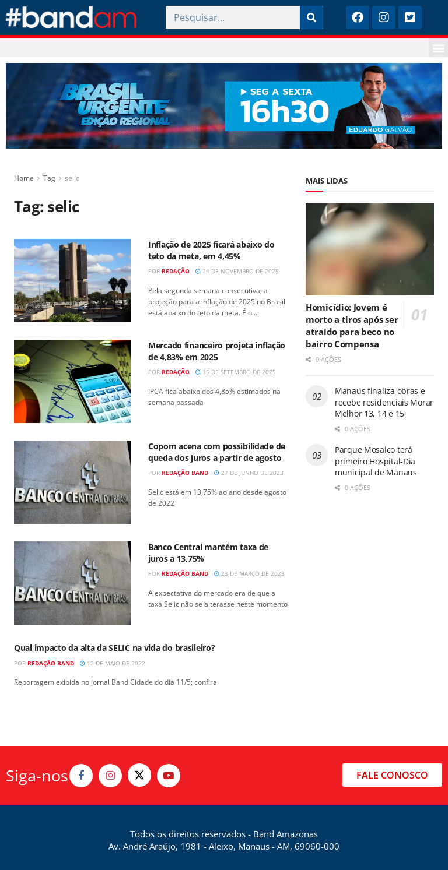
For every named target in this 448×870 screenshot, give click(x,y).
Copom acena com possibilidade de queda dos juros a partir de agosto (216, 452)
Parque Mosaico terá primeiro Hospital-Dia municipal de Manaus (376, 461)
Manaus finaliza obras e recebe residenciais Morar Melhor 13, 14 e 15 (384, 402)
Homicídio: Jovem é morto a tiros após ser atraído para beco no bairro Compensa (352, 325)
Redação (176, 271)
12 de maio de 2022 (112, 663)
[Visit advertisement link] (224, 106)
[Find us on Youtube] (168, 775)
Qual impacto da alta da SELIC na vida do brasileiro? (114, 647)
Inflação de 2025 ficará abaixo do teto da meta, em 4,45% (211, 250)
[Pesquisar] (311, 17)
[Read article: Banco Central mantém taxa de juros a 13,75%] (72, 583)
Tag (49, 178)
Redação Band (185, 473)
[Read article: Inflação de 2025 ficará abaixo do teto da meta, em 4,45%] (72, 280)
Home (24, 178)
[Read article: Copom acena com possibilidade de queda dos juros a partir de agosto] (72, 482)
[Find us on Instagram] (110, 775)
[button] (438, 47)
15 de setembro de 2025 (235, 372)
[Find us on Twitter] (139, 775)
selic (72, 178)
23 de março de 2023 (249, 573)
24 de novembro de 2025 (237, 271)
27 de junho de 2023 (249, 473)
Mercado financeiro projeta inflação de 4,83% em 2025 (216, 351)
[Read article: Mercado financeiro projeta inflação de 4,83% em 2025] (72, 381)
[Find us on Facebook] (81, 775)
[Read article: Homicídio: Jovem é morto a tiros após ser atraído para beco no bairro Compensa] (370, 249)
